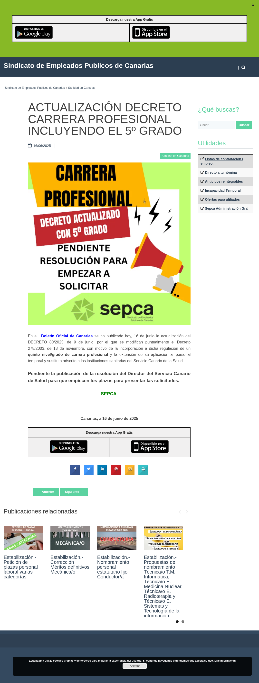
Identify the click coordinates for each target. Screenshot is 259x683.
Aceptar (135, 666)
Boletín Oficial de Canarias (67, 336)
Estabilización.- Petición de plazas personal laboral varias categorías (21, 567)
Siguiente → (74, 492)
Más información (225, 660)
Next (187, 510)
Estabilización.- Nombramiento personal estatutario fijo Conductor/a (113, 567)
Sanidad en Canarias (82, 88)
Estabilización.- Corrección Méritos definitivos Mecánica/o (69, 565)
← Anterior (46, 492)
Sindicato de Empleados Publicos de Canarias (35, 88)
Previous (179, 510)
